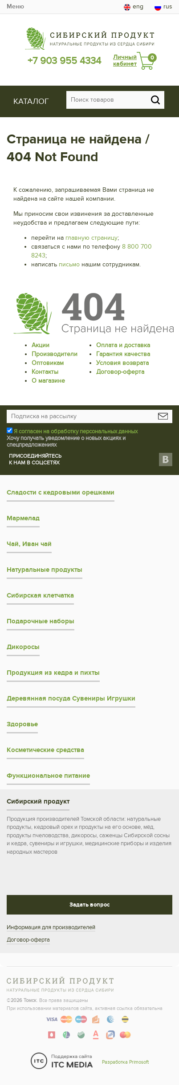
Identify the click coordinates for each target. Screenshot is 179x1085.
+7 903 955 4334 (64, 61)
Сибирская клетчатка (40, 595)
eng (133, 7)
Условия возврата (122, 363)
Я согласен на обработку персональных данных (76, 431)
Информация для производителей (51, 927)
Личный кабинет (125, 60)
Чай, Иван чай (29, 544)
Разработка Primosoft (125, 1062)
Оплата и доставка (123, 345)
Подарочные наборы (40, 621)
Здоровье (22, 724)
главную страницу (91, 238)
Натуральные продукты (44, 570)
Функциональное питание (48, 776)
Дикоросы (23, 647)
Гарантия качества (123, 354)
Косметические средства (45, 750)
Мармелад (23, 518)
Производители (54, 354)
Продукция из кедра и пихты (53, 673)
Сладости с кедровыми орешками (60, 492)
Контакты (45, 372)
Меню (15, 6)
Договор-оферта (120, 372)
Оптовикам (48, 363)
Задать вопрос (89, 904)
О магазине (48, 380)
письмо (69, 264)
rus (163, 7)
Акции (40, 345)
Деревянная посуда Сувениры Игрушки (71, 698)
